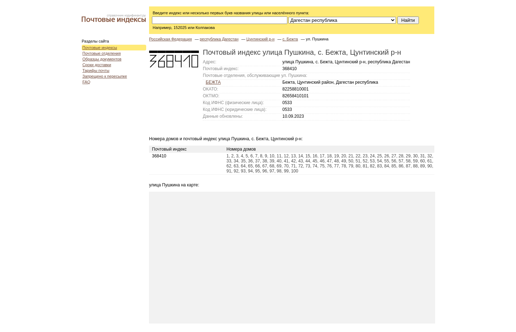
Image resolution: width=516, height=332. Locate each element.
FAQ (86, 82)
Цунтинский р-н (260, 39)
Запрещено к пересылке (104, 76)
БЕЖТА (213, 82)
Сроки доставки (96, 65)
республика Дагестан (219, 39)
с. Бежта (290, 39)
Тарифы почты (95, 70)
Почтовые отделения (101, 53)
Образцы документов (101, 59)
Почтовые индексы (99, 47)
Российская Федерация (170, 39)
